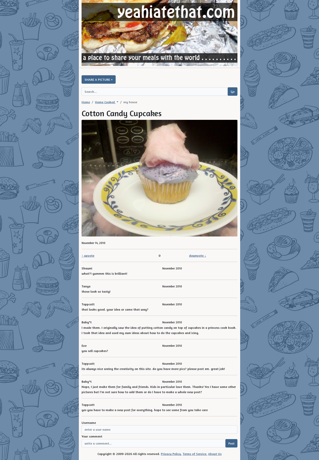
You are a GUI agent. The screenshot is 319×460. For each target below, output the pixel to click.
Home (86, 102)
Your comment (92, 436)
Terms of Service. (195, 454)
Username (89, 423)
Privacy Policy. (171, 454)
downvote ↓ (197, 255)
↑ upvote (88, 255)
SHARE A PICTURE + (99, 79)
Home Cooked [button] (105, 102)
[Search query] (155, 91)
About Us (215, 454)
